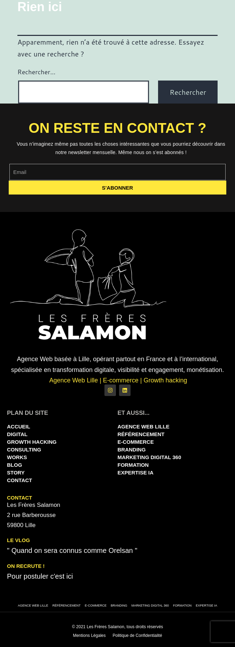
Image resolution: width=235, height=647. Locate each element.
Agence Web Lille (144, 426)
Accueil (18, 426)
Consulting (24, 449)
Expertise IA (136, 472)
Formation (133, 465)
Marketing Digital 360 (149, 457)
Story (16, 472)
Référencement (141, 434)
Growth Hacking (32, 442)
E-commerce (136, 442)
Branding (132, 449)
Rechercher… (36, 71)
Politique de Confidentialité (137, 635)
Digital (17, 434)
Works (17, 457)
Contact (19, 480)
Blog (14, 465)
